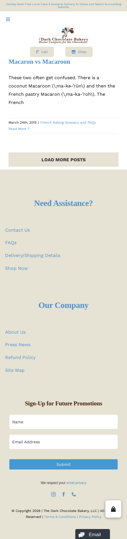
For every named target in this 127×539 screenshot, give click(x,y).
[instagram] (53, 494)
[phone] (74, 494)
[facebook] (63, 494)
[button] (113, 509)
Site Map (14, 370)
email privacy (76, 483)
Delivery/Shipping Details (32, 255)
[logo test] (63, 29)
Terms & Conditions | (61, 517)
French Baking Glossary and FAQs (68, 122)
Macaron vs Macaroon (39, 61)
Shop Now (16, 268)
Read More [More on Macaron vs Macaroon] (17, 129)
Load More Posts (63, 159)
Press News (17, 344)
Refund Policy (20, 357)
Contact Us (17, 230)
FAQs (10, 242)
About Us (15, 332)
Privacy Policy (90, 517)
